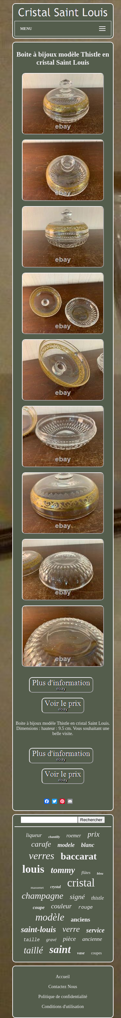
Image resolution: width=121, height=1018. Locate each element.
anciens (80, 919)
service (95, 930)
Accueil (63, 976)
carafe (41, 844)
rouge (85, 907)
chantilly (54, 837)
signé (77, 897)
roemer (73, 835)
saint (60, 949)
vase (81, 952)
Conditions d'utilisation (63, 1006)
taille (32, 939)
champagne (42, 896)
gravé (51, 939)
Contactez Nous (62, 986)
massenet (37, 887)
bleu (100, 873)
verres (41, 855)
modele (66, 845)
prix (93, 834)
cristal (81, 883)
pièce (69, 938)
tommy (63, 870)
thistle (97, 898)
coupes (96, 953)
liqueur (34, 835)
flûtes (85, 872)
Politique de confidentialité (62, 996)
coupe (39, 907)
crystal (55, 887)
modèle (50, 917)
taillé (33, 950)
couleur (61, 906)
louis (33, 869)
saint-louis (38, 929)
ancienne (92, 939)
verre (71, 929)
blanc (87, 845)
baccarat (79, 856)
